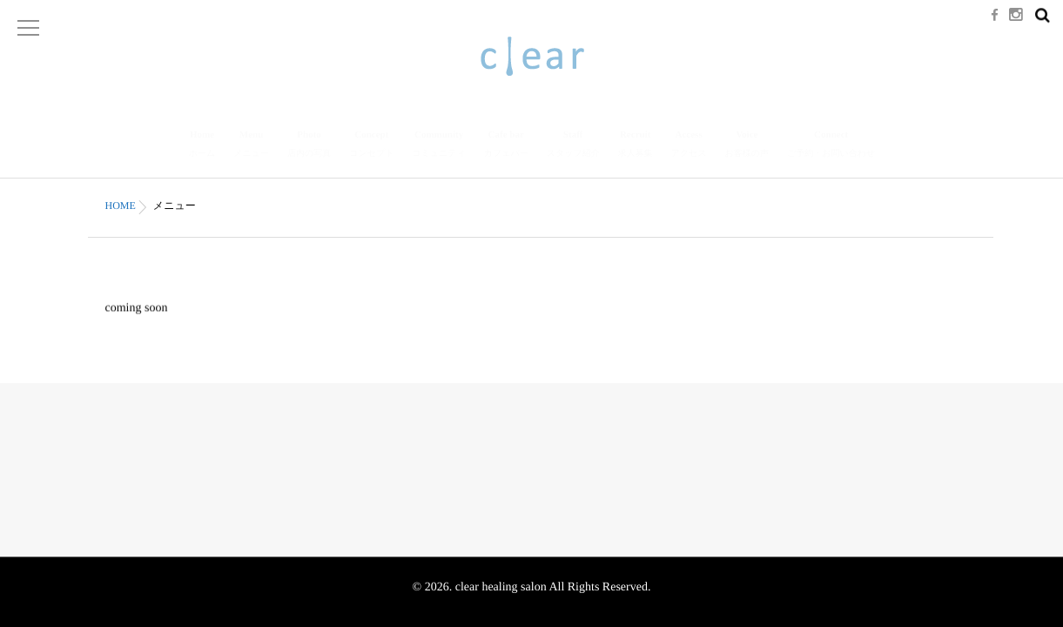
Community (438, 146)
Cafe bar (506, 146)
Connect (831, 146)
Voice (747, 146)
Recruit (635, 146)
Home (202, 146)
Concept (371, 146)
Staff (573, 146)
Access (689, 146)
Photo (309, 146)
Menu (251, 146)
